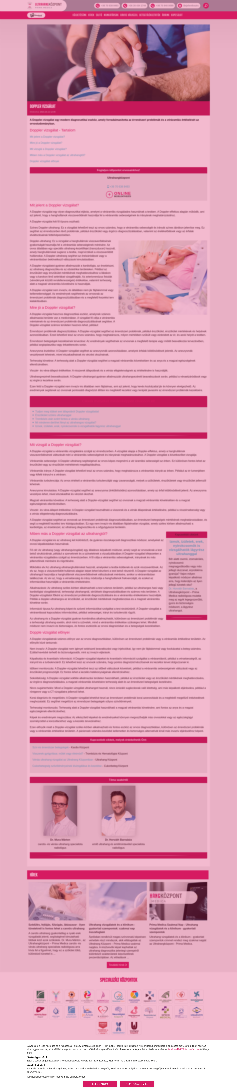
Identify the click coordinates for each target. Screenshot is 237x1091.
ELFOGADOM (100, 1083)
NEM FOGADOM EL (137, 1083)
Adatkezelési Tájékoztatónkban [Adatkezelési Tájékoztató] (184, 1049)
